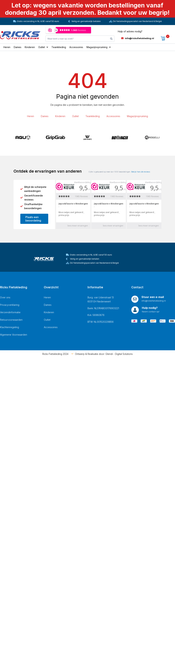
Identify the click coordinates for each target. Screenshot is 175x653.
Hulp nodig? (150, 307)
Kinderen (60, 116)
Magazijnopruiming (137, 116)
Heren (30, 116)
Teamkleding (92, 116)
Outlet (75, 116)
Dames (44, 116)
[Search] (111, 39)
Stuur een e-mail (152, 297)
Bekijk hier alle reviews (140, 172)
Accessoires (113, 116)
